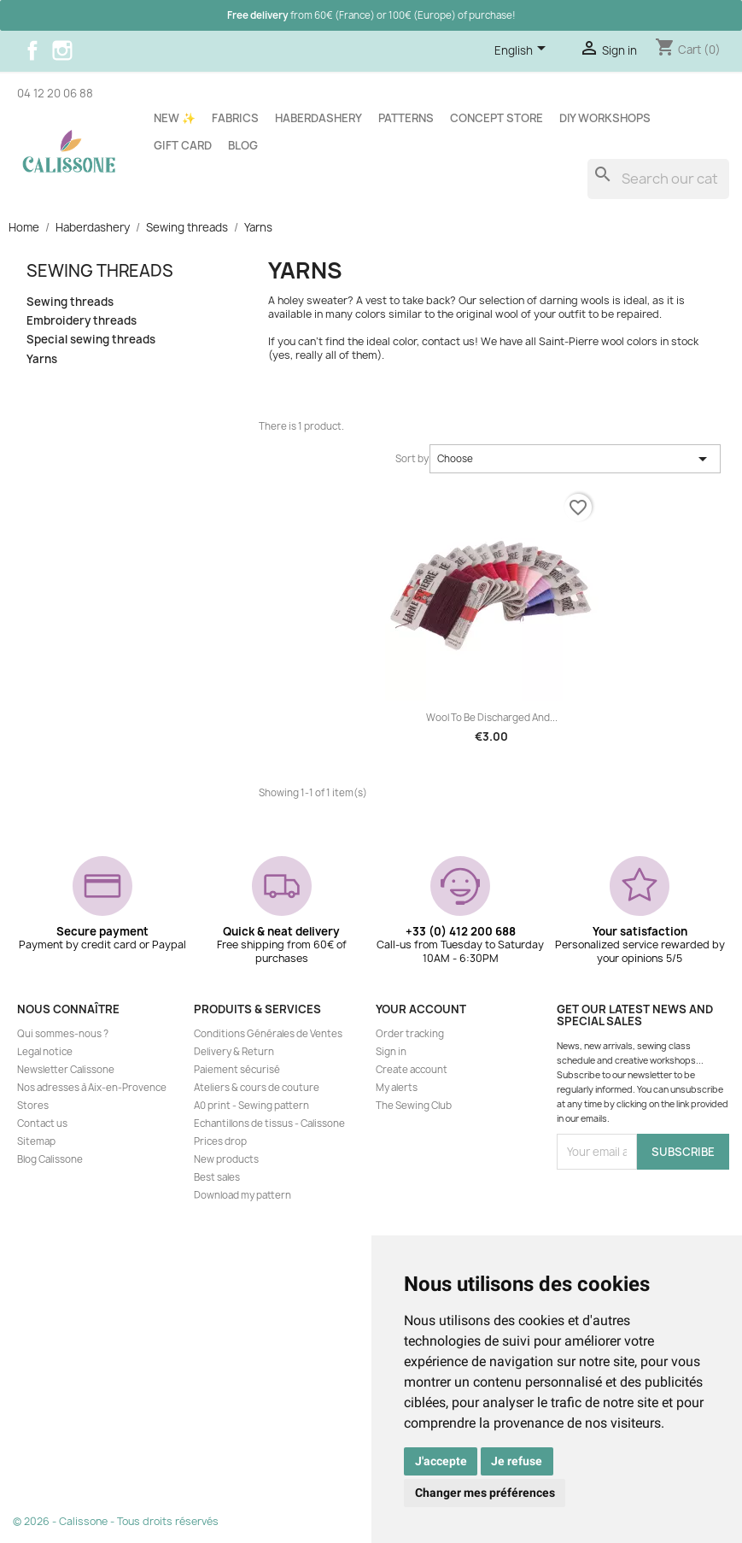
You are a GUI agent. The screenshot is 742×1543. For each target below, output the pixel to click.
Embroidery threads (81, 321)
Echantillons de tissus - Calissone (269, 1123)
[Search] (658, 179)
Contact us (42, 1123)
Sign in (391, 1052)
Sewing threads (99, 271)
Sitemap (36, 1141)
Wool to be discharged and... (492, 718)
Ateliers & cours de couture (256, 1087)
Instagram (62, 50)
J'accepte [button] (441, 1461)
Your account (421, 1009)
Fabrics (235, 118)
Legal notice (45, 1052)
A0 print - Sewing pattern (251, 1105)
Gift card (183, 145)
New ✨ (175, 118)
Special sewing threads (90, 339)
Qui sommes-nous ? (62, 1034)
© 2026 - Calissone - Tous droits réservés (116, 1521)
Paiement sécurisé (237, 1070)
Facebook (32, 50)
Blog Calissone (50, 1159)
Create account (411, 1070)
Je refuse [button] (516, 1461)
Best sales (217, 1177)
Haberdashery (318, 118)
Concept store (496, 118)
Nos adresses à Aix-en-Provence (92, 1087)
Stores (33, 1105)
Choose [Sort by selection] (575, 459)
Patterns (406, 118)
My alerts (397, 1087)
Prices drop (220, 1141)
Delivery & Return (234, 1052)
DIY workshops (605, 118)
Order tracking (410, 1034)
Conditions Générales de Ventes (268, 1034)
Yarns (41, 359)
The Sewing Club (414, 1105)
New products (226, 1159)
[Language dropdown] (523, 51)
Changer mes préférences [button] (485, 1492)
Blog (243, 145)
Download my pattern (242, 1195)
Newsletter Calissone (65, 1070)
